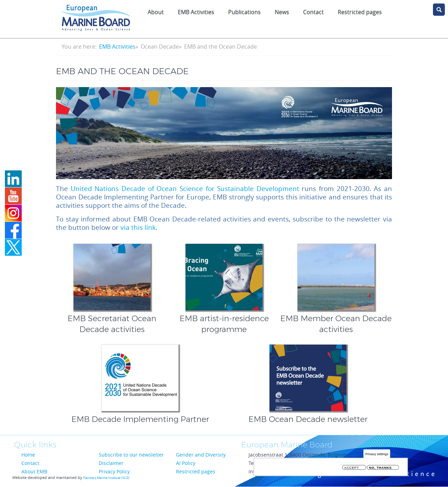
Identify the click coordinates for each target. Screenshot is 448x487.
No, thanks (380, 469)
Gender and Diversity (201, 454)
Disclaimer (111, 463)
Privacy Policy (114, 471)
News (282, 12)
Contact (313, 12)
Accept (351, 469)
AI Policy (185, 463)
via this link (138, 227)
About (156, 12)
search (439, 9)
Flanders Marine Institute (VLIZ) (106, 478)
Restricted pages (195, 471)
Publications (244, 12)
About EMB (34, 471)
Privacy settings (376, 455)
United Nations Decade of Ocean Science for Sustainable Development (185, 188)
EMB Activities (196, 12)
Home (28, 454)
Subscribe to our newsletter (131, 454)
